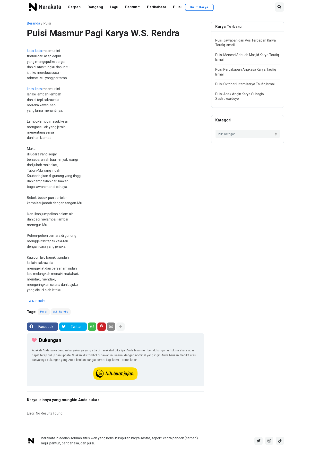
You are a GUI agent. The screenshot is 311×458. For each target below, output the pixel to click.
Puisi (177, 7)
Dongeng (95, 7)
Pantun (131, 7)
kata (30, 51)
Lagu (114, 7)
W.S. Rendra (37, 301)
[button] (279, 7)
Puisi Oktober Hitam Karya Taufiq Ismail (245, 84)
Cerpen (74, 7)
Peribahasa (156, 7)
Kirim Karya (199, 7)
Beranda (33, 23)
